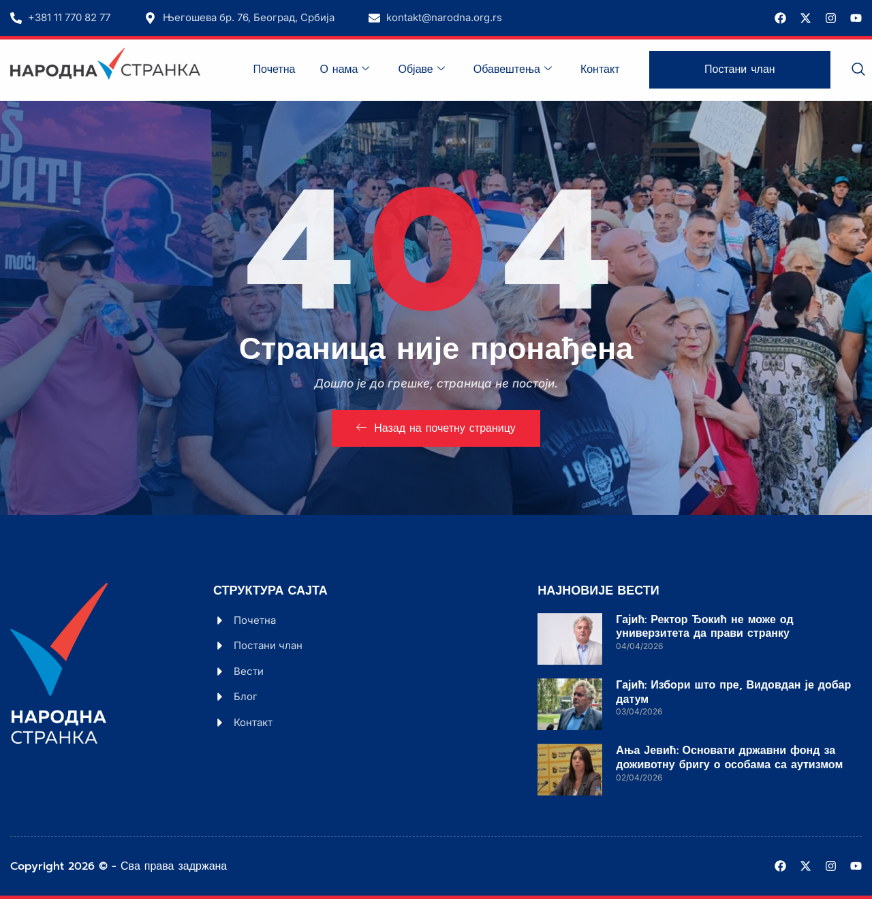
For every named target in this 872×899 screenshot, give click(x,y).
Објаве (421, 69)
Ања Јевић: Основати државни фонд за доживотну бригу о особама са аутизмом (729, 757)
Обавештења (512, 69)
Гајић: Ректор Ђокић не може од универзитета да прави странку (704, 627)
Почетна (274, 69)
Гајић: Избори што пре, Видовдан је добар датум (733, 692)
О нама (344, 69)
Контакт (600, 69)
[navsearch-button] (858, 70)
